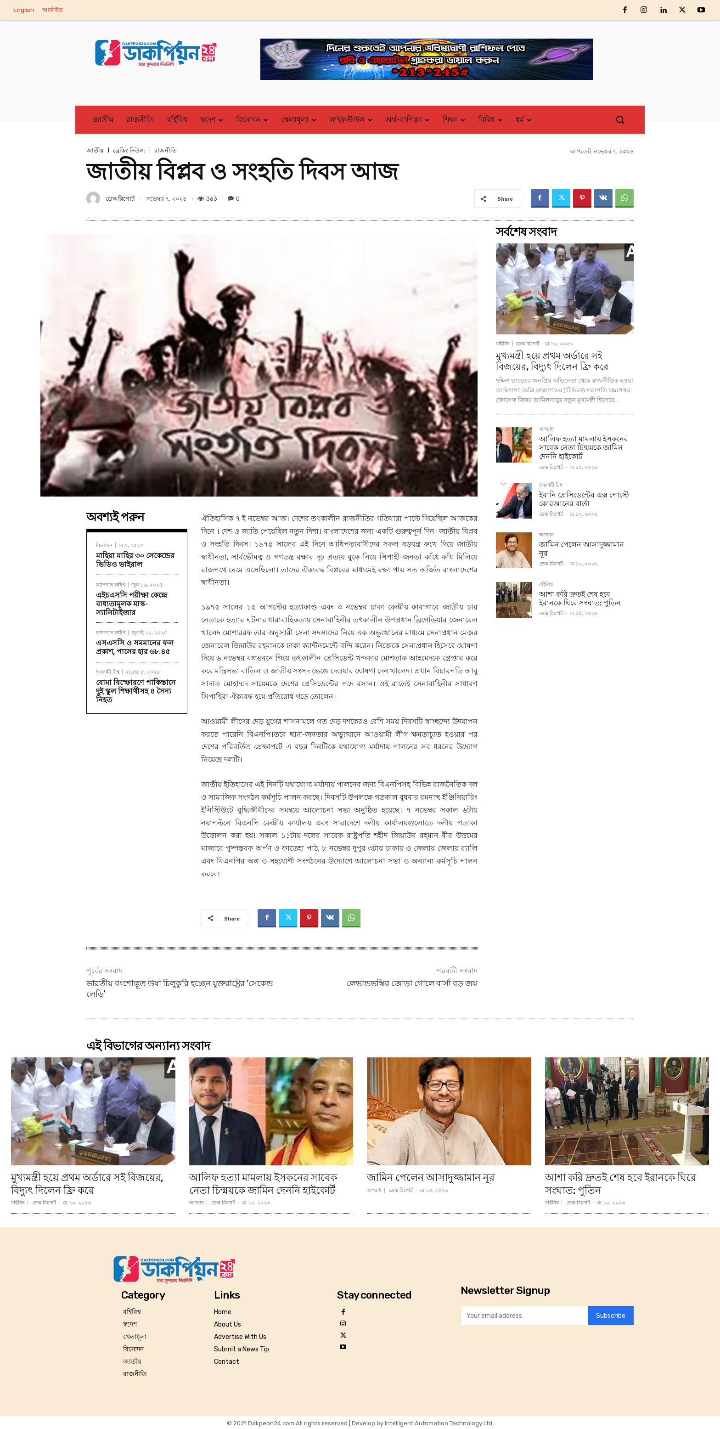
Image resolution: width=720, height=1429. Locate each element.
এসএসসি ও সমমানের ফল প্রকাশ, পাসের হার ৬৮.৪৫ (135, 647)
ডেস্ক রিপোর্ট (120, 199)
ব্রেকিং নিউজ (129, 150)
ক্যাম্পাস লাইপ (110, 584)
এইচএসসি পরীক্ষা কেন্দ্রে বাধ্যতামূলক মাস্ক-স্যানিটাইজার (131, 604)
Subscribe (610, 1315)
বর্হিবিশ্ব (503, 343)
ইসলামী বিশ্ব (107, 671)
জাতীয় (95, 150)
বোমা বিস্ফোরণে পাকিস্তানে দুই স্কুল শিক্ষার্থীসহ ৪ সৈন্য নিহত (136, 691)
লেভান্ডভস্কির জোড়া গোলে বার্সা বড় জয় (412, 983)
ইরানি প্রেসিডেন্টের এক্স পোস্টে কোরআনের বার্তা (584, 499)
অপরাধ (546, 429)
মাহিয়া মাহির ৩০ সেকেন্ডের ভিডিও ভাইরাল (135, 560)
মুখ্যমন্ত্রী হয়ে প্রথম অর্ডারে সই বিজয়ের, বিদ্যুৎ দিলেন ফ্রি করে (552, 361)
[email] (524, 1314)
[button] (620, 119)
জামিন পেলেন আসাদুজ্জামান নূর (581, 549)
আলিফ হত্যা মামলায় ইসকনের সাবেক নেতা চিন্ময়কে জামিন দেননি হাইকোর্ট (583, 448)
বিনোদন (104, 545)
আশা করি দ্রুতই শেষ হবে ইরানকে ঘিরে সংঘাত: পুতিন (580, 598)
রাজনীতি (165, 150)
